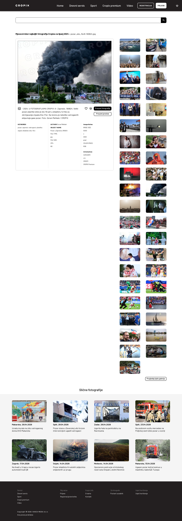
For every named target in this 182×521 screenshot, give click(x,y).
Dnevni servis (77, 5)
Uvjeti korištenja (142, 493)
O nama (88, 493)
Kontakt (88, 496)
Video (130, 5)
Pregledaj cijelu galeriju (156, 379)
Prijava (161, 6)
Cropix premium (112, 5)
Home (60, 5)
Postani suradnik (116, 493)
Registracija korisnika (68, 496)
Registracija (146, 6)
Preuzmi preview (102, 114)
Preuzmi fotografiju (102, 108)
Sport (93, 5)
